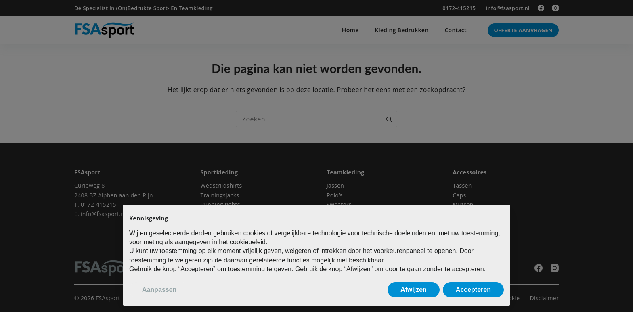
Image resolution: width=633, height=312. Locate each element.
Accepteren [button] (473, 289)
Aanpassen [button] (159, 289)
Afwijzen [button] (413, 289)
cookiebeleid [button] (248, 242)
